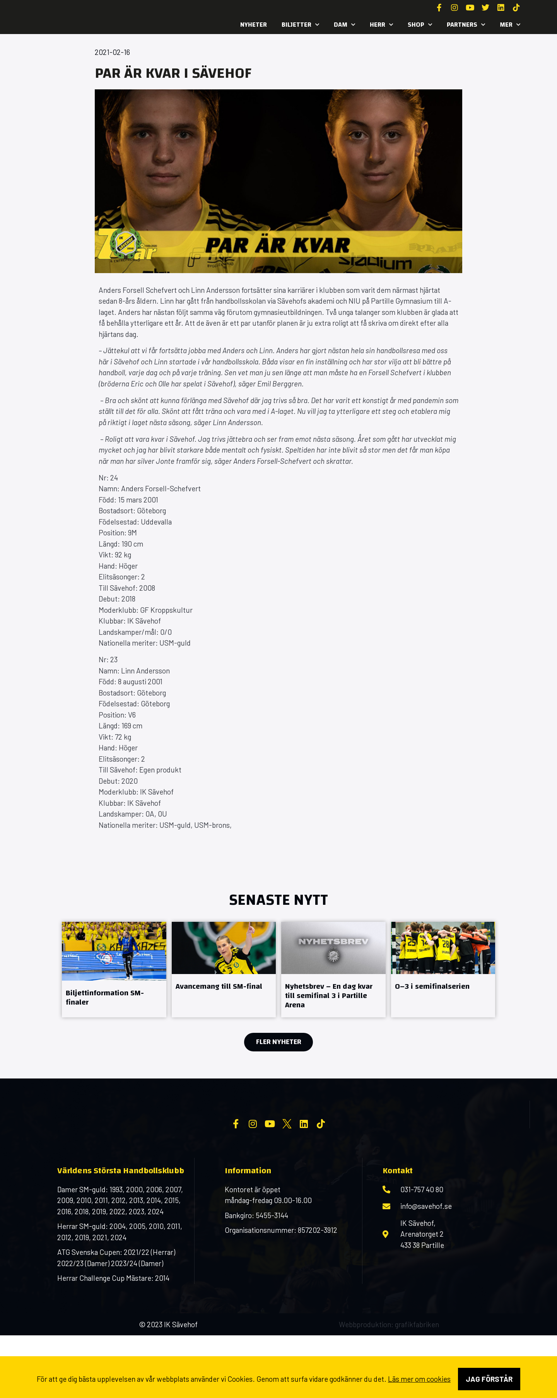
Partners (466, 25)
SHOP (420, 25)
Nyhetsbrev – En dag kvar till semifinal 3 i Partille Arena (328, 995)
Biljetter (300, 25)
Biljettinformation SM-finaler (105, 997)
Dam (344, 25)
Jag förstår (489, 1378)
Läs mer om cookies (419, 1378)
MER (510, 25)
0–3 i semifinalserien (432, 986)
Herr (381, 25)
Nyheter (253, 25)
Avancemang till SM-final (219, 986)
